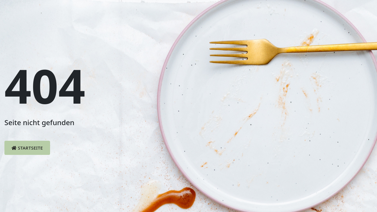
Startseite (27, 148)
